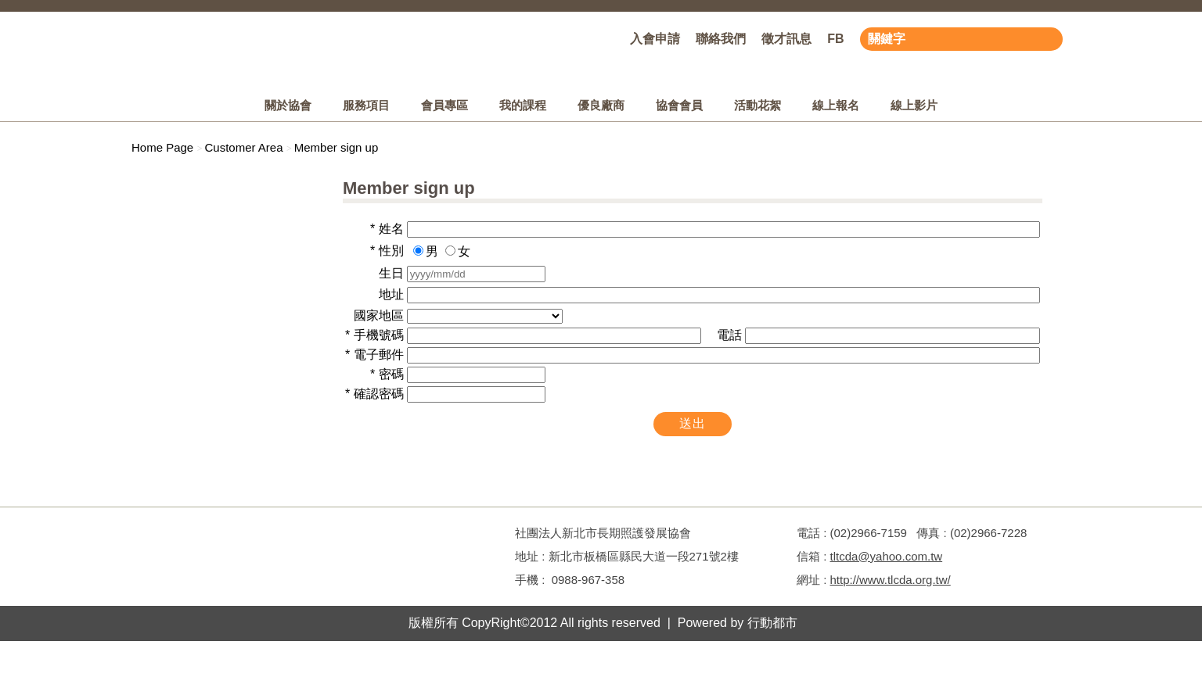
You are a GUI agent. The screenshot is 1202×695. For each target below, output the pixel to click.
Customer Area (243, 147)
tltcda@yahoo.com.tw (886, 556)
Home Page (162, 147)
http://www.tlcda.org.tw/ (890, 579)
